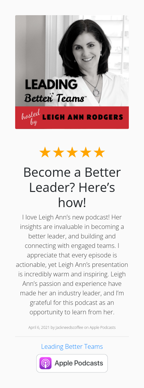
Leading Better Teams (72, 346)
